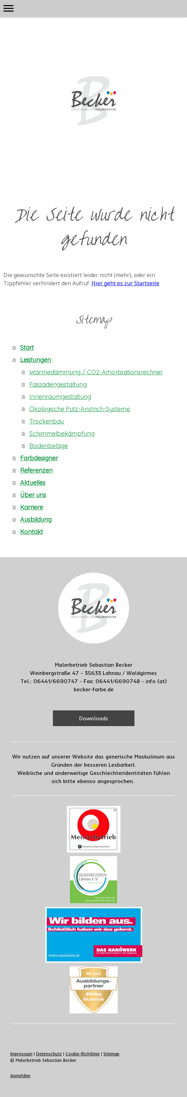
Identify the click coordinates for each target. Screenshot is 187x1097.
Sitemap (111, 1053)
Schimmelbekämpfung (62, 433)
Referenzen (36, 470)
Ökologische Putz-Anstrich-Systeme (79, 409)
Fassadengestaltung (58, 384)
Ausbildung (36, 519)
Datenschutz (49, 1053)
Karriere (31, 507)
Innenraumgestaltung (60, 397)
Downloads (93, 718)
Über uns (33, 495)
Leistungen (35, 360)
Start (27, 347)
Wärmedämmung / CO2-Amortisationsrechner (96, 372)
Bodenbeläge (48, 446)
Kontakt (31, 532)
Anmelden (20, 1075)
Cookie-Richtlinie (83, 1053)
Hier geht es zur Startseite (125, 283)
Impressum (21, 1053)
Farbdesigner (39, 458)
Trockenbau (46, 421)
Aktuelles (32, 483)
